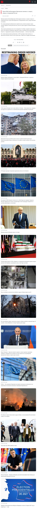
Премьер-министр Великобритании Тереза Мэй (21, 45)
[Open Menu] (35, 2)
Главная (2, 8)
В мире (10, 45)
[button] (3, 5)
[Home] (2, 2)
